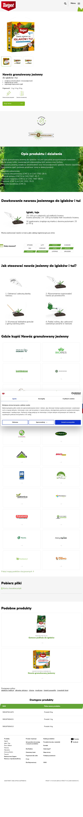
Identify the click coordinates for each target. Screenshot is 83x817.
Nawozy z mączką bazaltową (12, 758)
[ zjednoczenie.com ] (74, 780)
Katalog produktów (48, 738)
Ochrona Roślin (8, 752)
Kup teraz (13, 103)
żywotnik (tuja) (62, 690)
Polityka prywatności (49, 755)
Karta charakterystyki (11, 588)
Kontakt (45, 745)
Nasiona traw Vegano (10, 756)
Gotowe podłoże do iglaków (41, 638)
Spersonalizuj (41, 422)
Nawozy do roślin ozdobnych (41, 671)
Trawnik (6, 754)
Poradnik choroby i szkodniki (51, 742)
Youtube (75, 739)
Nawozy (6, 747)
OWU (45, 762)
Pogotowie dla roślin (32, 755)
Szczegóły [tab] (41, 399)
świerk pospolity (50, 690)
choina (31, 690)
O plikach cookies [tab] (68, 399)
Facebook (74, 742)
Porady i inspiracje (31, 738)
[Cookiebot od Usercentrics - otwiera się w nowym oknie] (71, 393)
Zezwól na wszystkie (68, 422)
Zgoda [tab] (14, 399)
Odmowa (15, 422)
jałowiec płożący (21, 690)
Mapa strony (46, 752)
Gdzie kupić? (47, 749)
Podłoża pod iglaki (41, 635)
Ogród (6, 741)
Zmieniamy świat (30, 752)
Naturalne (7, 749)
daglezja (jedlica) (7, 690)
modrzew (38, 690)
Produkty (6, 738)
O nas (27, 759)
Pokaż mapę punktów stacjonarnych (17, 572)
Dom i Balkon (8, 745)
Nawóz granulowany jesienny (41, 673)
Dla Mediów (29, 749)
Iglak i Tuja (7, 743)
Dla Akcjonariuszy (31, 762)
